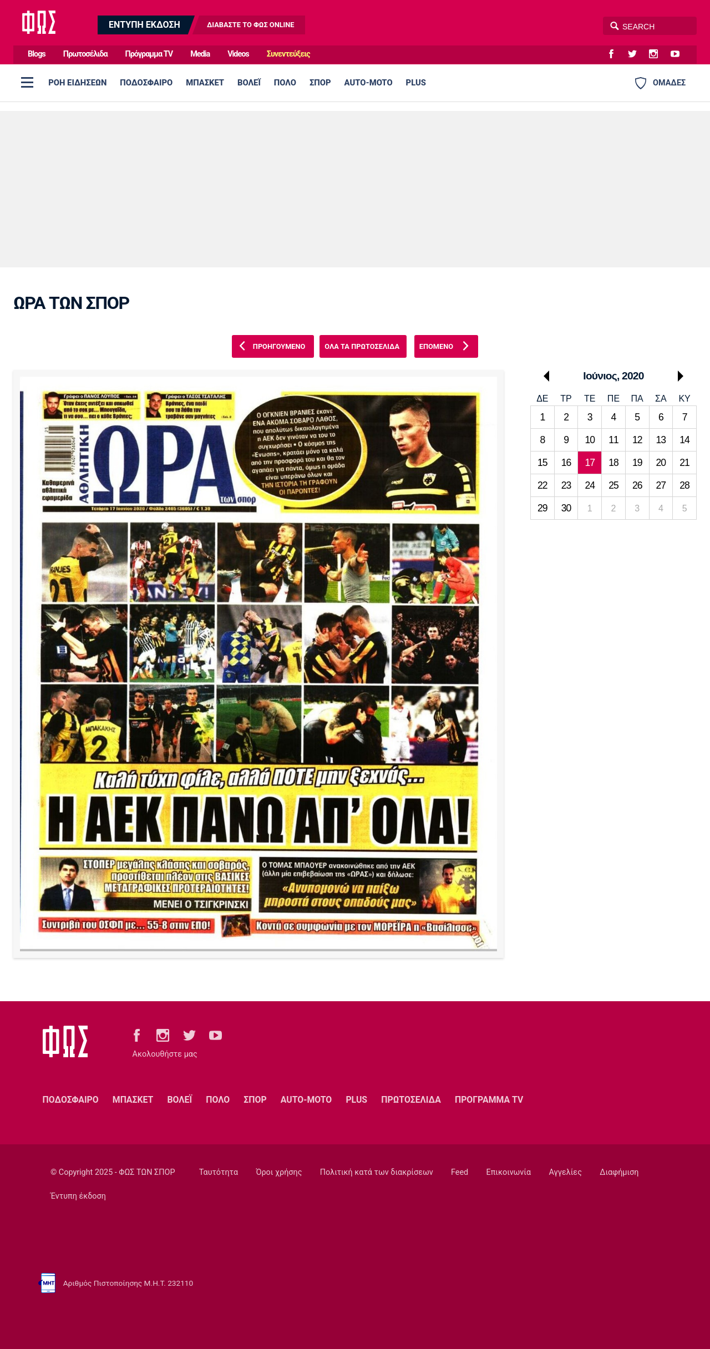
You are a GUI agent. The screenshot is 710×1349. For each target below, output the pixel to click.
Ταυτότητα (218, 1172)
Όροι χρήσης (279, 1172)
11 (613, 439)
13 (661, 439)
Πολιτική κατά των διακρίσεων (376, 1172)
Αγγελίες (565, 1172)
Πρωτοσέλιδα (85, 54)
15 (542, 462)
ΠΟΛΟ (285, 83)
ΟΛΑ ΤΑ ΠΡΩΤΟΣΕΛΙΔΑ (361, 346)
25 (613, 485)
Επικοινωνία (508, 1172)
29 (542, 508)
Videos (238, 54)
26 (637, 485)
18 (613, 462)
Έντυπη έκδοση (78, 1196)
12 (637, 439)
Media (200, 54)
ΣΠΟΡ (320, 83)
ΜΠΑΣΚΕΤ (205, 83)
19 (637, 462)
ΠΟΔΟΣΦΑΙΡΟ (146, 83)
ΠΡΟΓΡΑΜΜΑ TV (489, 1099)
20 (661, 462)
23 (566, 485)
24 (590, 485)
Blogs (36, 54)
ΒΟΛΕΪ (249, 83)
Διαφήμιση (619, 1172)
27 (661, 485)
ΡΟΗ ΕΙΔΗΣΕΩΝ (77, 83)
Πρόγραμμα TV (149, 54)
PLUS (416, 83)
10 (590, 439)
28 (684, 485)
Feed (459, 1172)
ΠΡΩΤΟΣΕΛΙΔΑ (411, 1099)
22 (542, 485)
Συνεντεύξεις (288, 54)
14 (684, 439)
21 (684, 462)
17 (590, 462)
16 (566, 462)
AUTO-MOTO (368, 83)
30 (566, 508)
